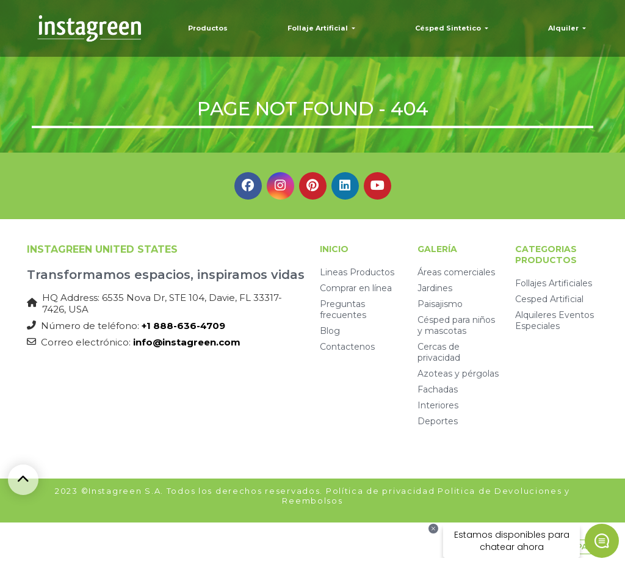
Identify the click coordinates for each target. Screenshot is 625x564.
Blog (330, 330)
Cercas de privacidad (438, 352)
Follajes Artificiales (553, 283)
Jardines (434, 288)
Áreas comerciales (456, 272)
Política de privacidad (380, 491)
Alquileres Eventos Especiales (554, 320)
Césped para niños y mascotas (456, 325)
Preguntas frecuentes (343, 309)
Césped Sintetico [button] (449, 28)
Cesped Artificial (549, 299)
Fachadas (437, 389)
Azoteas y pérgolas (458, 373)
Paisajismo (440, 303)
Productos (208, 28)
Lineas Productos (357, 272)
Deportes (437, 421)
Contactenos (347, 346)
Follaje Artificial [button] (318, 28)
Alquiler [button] (564, 28)
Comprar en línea (356, 288)
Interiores (437, 405)
